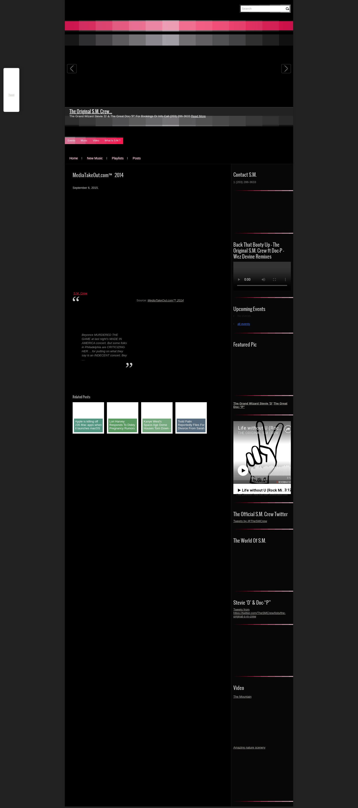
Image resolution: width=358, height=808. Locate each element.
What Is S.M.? (112, 140)
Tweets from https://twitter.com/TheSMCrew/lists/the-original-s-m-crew (259, 613)
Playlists (118, 158)
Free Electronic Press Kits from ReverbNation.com (262, 495)
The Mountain (242, 696)
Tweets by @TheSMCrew (250, 521)
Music (84, 140)
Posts (137, 158)
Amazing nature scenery (249, 747)
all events (243, 324)
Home (73, 158)
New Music (95, 158)
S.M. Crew (80, 293)
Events (71, 140)
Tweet (11, 95)
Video (96, 140)
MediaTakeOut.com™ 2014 (165, 300)
